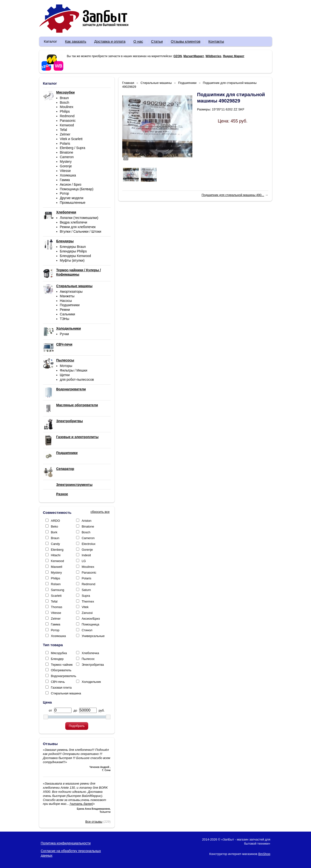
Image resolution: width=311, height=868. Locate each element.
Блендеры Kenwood (75, 256)
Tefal (63, 130)
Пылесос (88, 659)
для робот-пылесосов (77, 379)
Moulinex (66, 107)
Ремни (65, 310)
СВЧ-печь (58, 682)
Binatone (66, 152)
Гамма (65, 180)
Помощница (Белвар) (77, 189)
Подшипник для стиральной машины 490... (233, 195)
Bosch (64, 102)
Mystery (66, 161)
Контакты (216, 41)
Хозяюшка (68, 175)
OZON (178, 56)
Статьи (157, 41)
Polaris (65, 143)
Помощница (90, 624)
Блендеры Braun (73, 247)
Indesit (86, 555)
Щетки (65, 375)
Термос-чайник (62, 664)
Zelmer (65, 134)
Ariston (86, 520)
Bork (54, 532)
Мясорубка (59, 653)
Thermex (88, 601)
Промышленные (73, 202)
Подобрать (77, 726)
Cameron (67, 157)
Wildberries (213, 56)
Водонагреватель (63, 676)
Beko (54, 526)
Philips (65, 111)
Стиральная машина (66, 693)
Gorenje (66, 166)
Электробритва (93, 664)
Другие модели (71, 198)
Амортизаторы (71, 291)
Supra (86, 595)
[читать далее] (81, 804)
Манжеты (67, 296)
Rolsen (56, 584)
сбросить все (100, 512)
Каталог (50, 41)
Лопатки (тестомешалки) (79, 218)
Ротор (64, 193)
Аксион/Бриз (91, 618)
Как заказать (75, 41)
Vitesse (65, 171)
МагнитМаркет (193, 56)
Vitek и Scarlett (71, 139)
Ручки (64, 334)
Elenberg (57, 549)
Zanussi (87, 613)
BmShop (264, 854)
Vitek (85, 607)
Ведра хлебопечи (73, 222)
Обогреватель (61, 670)
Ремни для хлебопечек (78, 227)
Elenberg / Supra (72, 148)
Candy (55, 544)
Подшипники (70, 305)
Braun (64, 98)
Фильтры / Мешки (73, 370)
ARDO (55, 520)
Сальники (67, 314)
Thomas (56, 607)
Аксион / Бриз (70, 184)
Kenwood (67, 125)
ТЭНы (64, 319)
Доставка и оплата (109, 41)
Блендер (57, 659)
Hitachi (56, 555)
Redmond (67, 116)
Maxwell (56, 567)
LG (84, 561)
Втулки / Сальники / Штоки (80, 231)
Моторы (66, 366)
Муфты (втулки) (72, 260)
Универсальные (93, 636)
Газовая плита (61, 687)
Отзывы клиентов (186, 41)
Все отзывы (93, 821)
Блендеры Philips (73, 251)
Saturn (86, 590)
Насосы (66, 301)
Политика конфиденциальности (66, 843)
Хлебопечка (90, 653)
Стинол (87, 630)
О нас (138, 41)
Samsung (57, 590)
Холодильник (91, 682)
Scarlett (56, 595)
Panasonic (68, 120)
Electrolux (88, 544)
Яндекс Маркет (234, 56)
